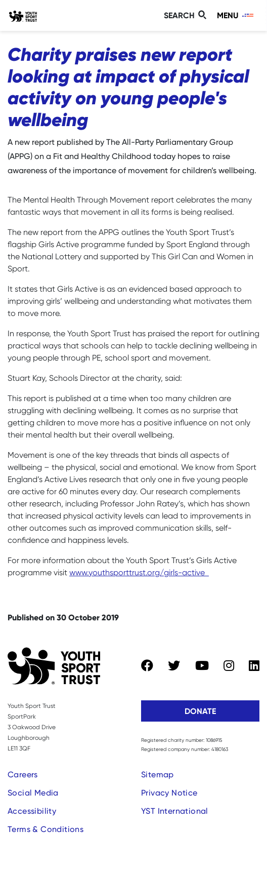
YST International (174, 811)
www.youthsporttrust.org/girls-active (137, 572)
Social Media (33, 793)
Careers (23, 774)
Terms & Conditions (45, 829)
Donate (200, 711)
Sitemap (157, 774)
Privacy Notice (169, 793)
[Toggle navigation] (236, 15)
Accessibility (32, 811)
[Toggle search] (186, 15)
